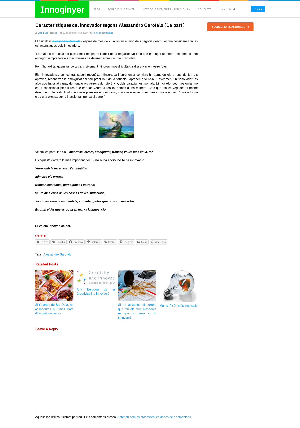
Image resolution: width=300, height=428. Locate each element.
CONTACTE (204, 9)
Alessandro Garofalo (66, 41)
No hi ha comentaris (103, 33)
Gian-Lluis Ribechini (48, 33)
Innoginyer (62, 9)
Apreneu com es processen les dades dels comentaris (154, 417)
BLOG (96, 9)
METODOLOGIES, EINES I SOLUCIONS (165, 9)
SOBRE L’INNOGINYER (121, 9)
